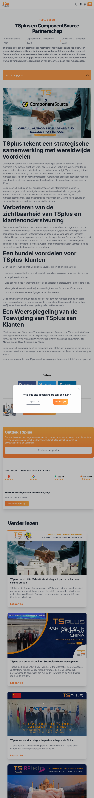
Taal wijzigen (60, 401)
